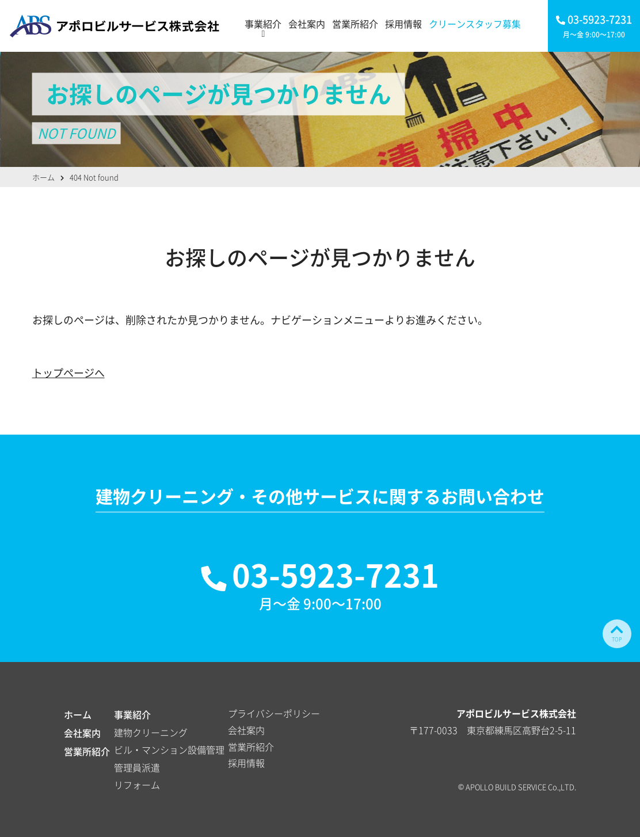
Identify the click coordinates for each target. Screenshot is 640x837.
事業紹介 (263, 24)
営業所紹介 (355, 24)
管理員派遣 (137, 767)
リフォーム (137, 785)
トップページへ (68, 373)
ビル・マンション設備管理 (169, 749)
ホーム (78, 714)
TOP (617, 632)
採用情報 (403, 24)
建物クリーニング (151, 732)
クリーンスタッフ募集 (475, 24)
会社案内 (306, 24)
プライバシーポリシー (274, 713)
